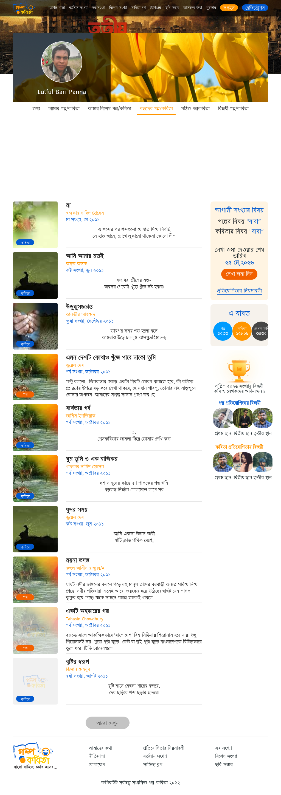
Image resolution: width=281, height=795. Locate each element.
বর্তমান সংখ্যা (78, 7)
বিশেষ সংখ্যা (118, 7)
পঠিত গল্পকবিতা (195, 108)
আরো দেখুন (107, 723)
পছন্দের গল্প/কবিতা (156, 108)
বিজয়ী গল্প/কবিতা (233, 108)
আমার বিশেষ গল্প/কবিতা (109, 108)
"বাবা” (253, 221)
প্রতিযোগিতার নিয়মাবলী (239, 290)
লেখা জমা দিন (239, 274)
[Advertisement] (140, 156)
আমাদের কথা (192, 7)
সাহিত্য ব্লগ (138, 7)
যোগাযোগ (97, 764)
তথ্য (36, 108)
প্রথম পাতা (57, 7)
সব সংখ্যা (98, 7)
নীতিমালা (97, 756)
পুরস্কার (211, 7)
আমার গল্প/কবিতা (64, 108)
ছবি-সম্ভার (172, 7)
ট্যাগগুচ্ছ (155, 7)
